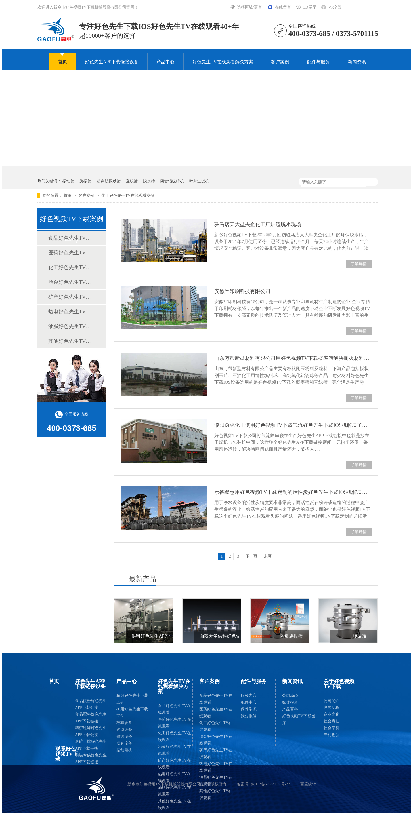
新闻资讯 (357, 61)
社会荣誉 (331, 728)
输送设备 (124, 736)
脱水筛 (149, 181)
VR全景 (335, 7)
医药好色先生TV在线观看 (174, 722)
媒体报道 (290, 702)
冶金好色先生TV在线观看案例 (71, 282)
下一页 (251, 556)
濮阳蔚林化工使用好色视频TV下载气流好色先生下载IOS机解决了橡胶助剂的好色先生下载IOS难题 (293, 425)
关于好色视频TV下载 (79, 78)
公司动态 (290, 695)
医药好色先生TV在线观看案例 (71, 253)
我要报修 (249, 716)
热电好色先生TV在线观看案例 (71, 312)
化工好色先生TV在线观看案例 (127, 195)
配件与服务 (318, 61)
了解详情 (359, 264)
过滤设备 (124, 730)
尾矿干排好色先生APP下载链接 (91, 744)
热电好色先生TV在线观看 (174, 777)
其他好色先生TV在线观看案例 (71, 341)
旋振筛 (85, 181)
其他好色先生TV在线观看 (174, 804)
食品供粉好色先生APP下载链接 (91, 704)
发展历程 (331, 707)
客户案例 (280, 61)
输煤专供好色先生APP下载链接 (91, 758)
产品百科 (290, 709)
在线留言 (283, 7)
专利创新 (331, 735)
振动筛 (68, 181)
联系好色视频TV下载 (139, 78)
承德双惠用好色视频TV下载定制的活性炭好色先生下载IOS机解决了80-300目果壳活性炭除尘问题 (293, 492)
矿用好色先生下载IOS (132, 712)
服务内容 (249, 695)
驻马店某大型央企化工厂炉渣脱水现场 (257, 224)
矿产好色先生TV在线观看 (174, 763)
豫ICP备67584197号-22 (270, 784)
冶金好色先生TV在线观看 (174, 750)
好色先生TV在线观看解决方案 (222, 61)
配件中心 (249, 702)
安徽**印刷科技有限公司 (242, 291)
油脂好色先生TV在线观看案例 (71, 326)
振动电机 (124, 750)
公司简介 (331, 701)
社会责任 (331, 721)
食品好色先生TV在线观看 (174, 709)
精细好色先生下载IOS (132, 699)
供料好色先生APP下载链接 (158, 636)
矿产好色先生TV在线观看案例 (71, 297)
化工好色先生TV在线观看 (174, 736)
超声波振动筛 (109, 181)
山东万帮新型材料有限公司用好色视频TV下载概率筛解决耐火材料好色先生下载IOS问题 (293, 358)
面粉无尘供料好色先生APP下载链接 (235, 636)
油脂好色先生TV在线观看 (174, 790)
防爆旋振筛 (291, 636)
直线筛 (132, 181)
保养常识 (249, 709)
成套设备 (124, 743)
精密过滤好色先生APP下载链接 (91, 731)
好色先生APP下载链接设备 (112, 61)
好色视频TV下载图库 (298, 719)
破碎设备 (124, 723)
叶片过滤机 (199, 181)
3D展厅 (309, 7)
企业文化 (331, 714)
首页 (62, 61)
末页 (268, 556)
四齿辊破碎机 (172, 181)
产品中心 (165, 61)
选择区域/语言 (250, 7)
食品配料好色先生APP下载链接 (91, 717)
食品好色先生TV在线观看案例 (71, 238)
